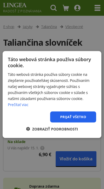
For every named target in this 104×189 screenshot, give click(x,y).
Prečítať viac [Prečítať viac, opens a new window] (18, 104)
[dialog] (52, 94)
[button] (52, 128)
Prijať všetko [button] (73, 116)
